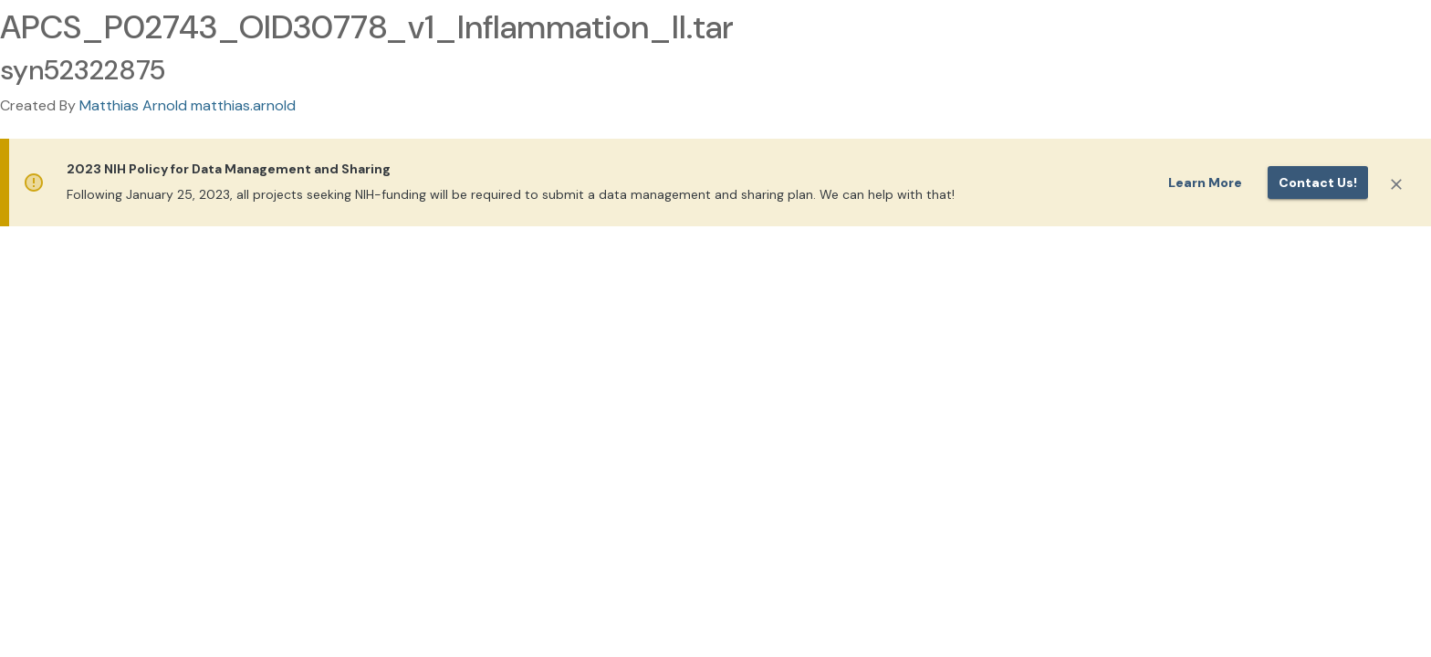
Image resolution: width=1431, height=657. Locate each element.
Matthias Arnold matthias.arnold (187, 105)
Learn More (1205, 182)
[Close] (1396, 184)
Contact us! (1318, 182)
